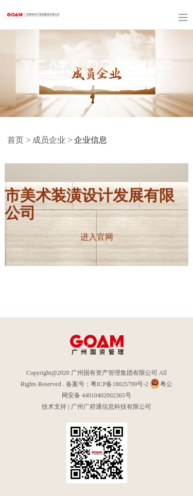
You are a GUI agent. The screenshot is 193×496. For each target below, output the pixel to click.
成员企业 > (53, 140)
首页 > (19, 140)
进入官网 (96, 237)
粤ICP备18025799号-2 (120, 384)
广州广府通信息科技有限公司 (111, 406)
